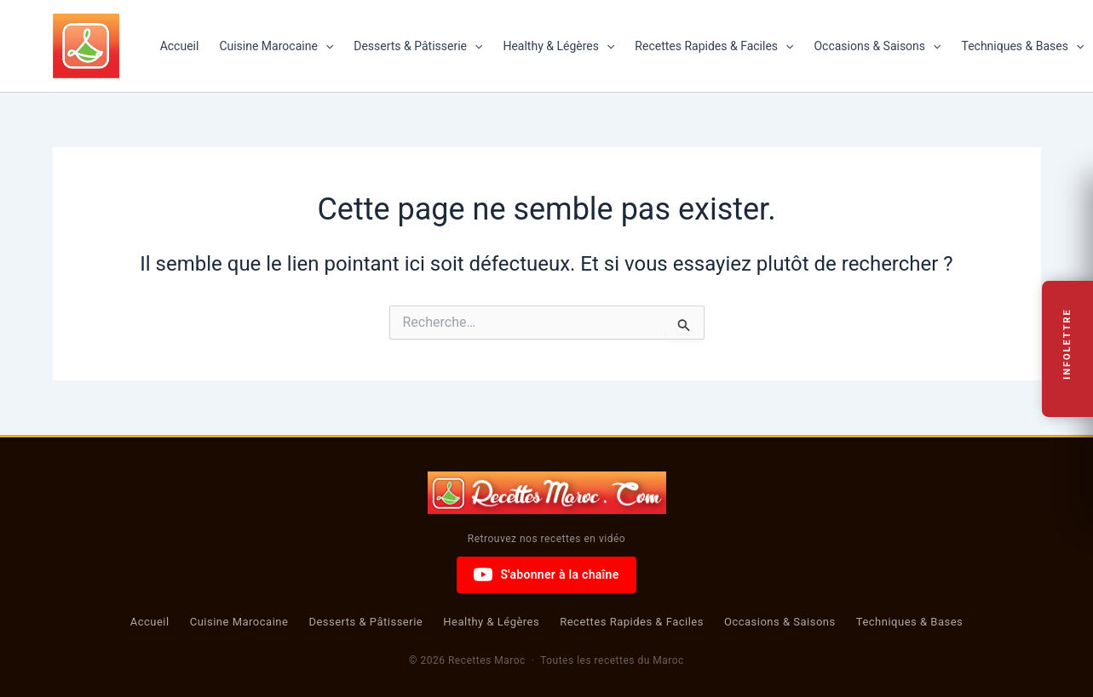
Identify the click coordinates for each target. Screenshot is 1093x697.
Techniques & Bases (910, 621)
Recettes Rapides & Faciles (714, 46)
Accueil (179, 46)
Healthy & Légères (558, 46)
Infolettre (1067, 344)
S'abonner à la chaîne (546, 574)
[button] (325, 46)
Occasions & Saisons (877, 46)
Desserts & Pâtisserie (418, 46)
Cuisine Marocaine (276, 46)
